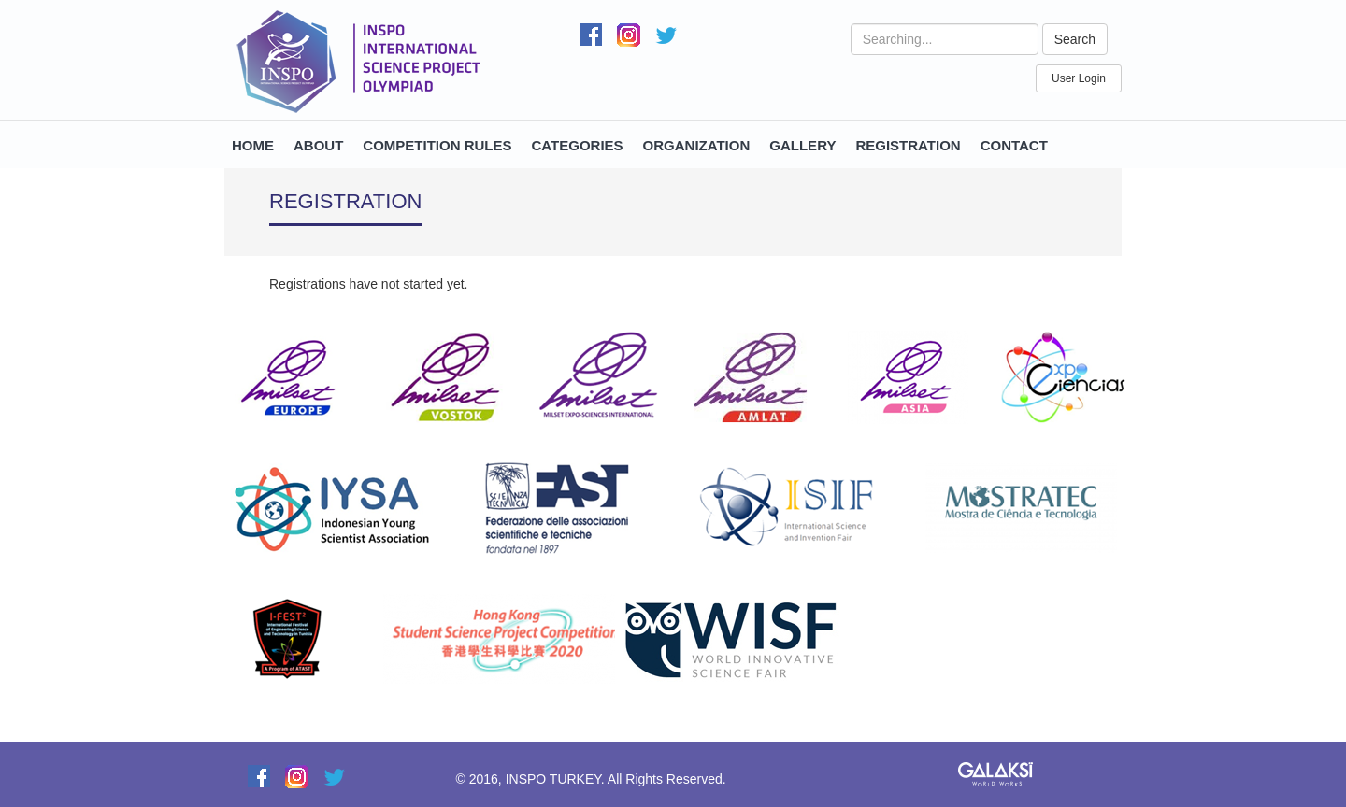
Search (1074, 39)
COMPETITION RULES (437, 145)
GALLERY (802, 145)
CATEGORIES (577, 145)
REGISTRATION (907, 145)
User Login (1079, 78)
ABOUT (318, 145)
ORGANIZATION (697, 145)
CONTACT (1014, 145)
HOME (253, 145)
